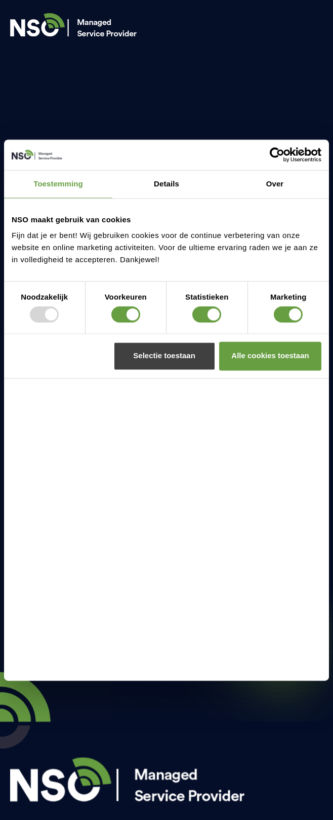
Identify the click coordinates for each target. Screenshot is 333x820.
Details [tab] (166, 183)
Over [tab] (275, 183)
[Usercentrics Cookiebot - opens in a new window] (277, 154)
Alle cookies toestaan (270, 356)
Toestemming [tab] (58, 183)
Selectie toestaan (164, 356)
